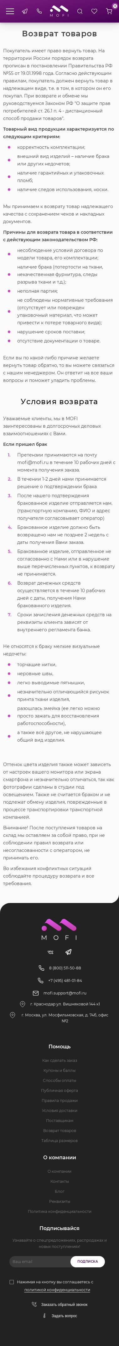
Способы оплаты (59, 1080)
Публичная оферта (59, 1090)
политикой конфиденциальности (57, 1289)
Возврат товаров (59, 1130)
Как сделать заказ (59, 1060)
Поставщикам (59, 1120)
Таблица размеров (59, 1140)
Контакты (59, 1181)
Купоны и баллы (59, 1070)
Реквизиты (59, 1201)
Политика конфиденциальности (59, 1211)
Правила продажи (60, 1100)
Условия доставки (59, 1110)
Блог (60, 1191)
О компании (59, 1171)
